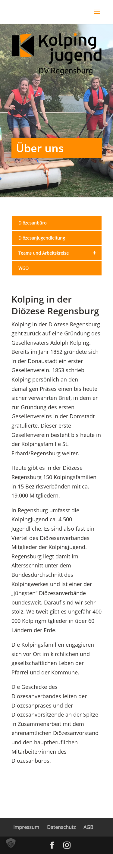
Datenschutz (61, 827)
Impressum (26, 827)
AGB (88, 827)
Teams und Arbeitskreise (60, 253)
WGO (23, 268)
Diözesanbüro (32, 223)
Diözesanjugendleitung (41, 238)
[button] (11, 843)
